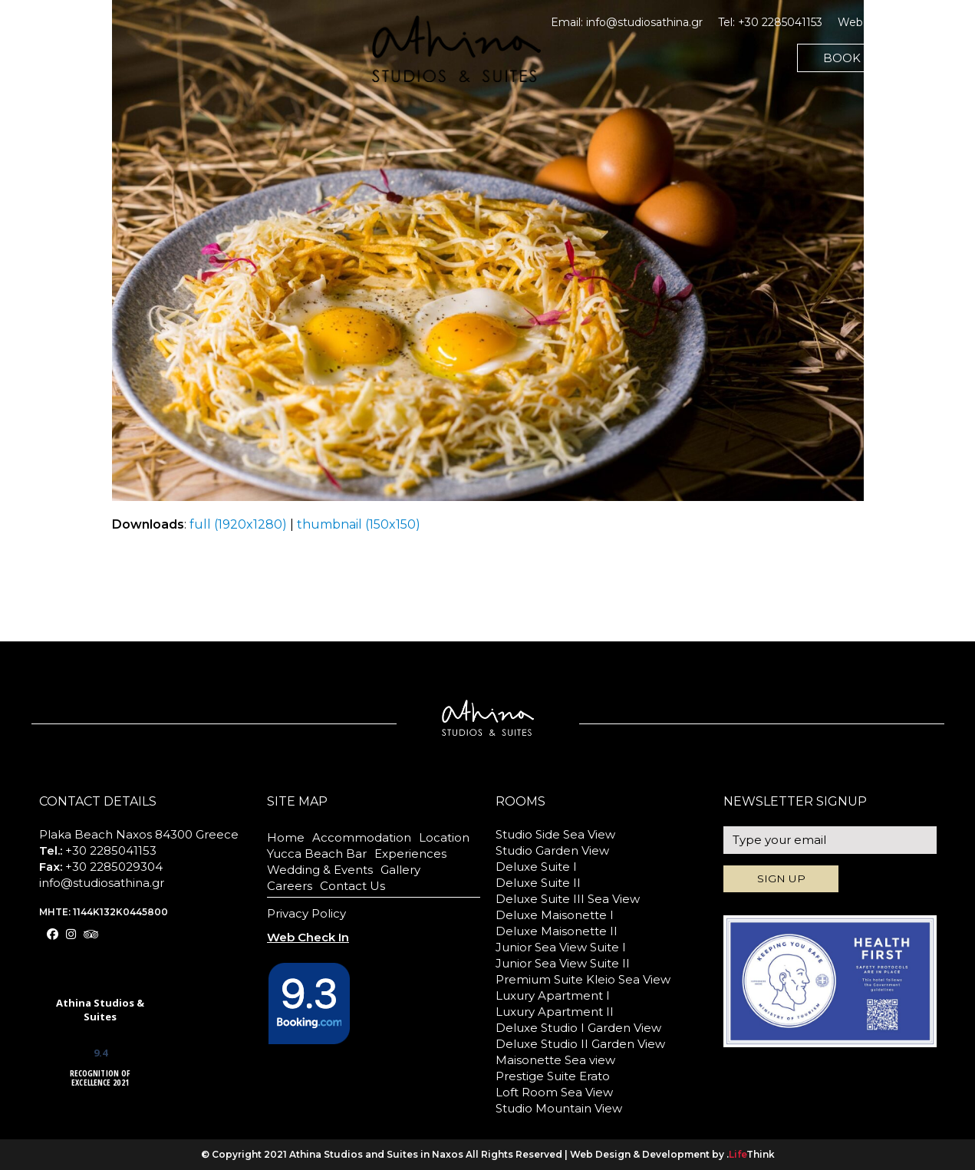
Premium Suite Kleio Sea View (583, 979)
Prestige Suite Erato (553, 1076)
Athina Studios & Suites (100, 1009)
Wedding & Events (320, 869)
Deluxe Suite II (538, 882)
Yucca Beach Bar (317, 853)
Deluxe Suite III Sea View (568, 899)
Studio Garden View (552, 850)
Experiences (410, 853)
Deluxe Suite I (536, 866)
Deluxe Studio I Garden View (578, 1027)
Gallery (400, 869)
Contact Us (352, 885)
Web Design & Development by (672, 1154)
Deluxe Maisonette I (555, 915)
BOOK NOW (860, 58)
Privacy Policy (306, 913)
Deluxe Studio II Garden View (580, 1044)
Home (286, 837)
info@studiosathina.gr (644, 22)
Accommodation (361, 837)
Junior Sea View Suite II (563, 963)
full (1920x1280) (238, 524)
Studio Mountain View (559, 1108)
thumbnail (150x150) (358, 524)
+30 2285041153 (780, 22)
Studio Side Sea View (555, 834)
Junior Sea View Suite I (561, 947)
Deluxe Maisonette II (557, 931)
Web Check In (876, 22)
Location (444, 837)
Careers (289, 885)
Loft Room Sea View (554, 1092)
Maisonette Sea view (555, 1060)
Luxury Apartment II (555, 1011)
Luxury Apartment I (553, 995)
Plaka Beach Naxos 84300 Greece (139, 834)
